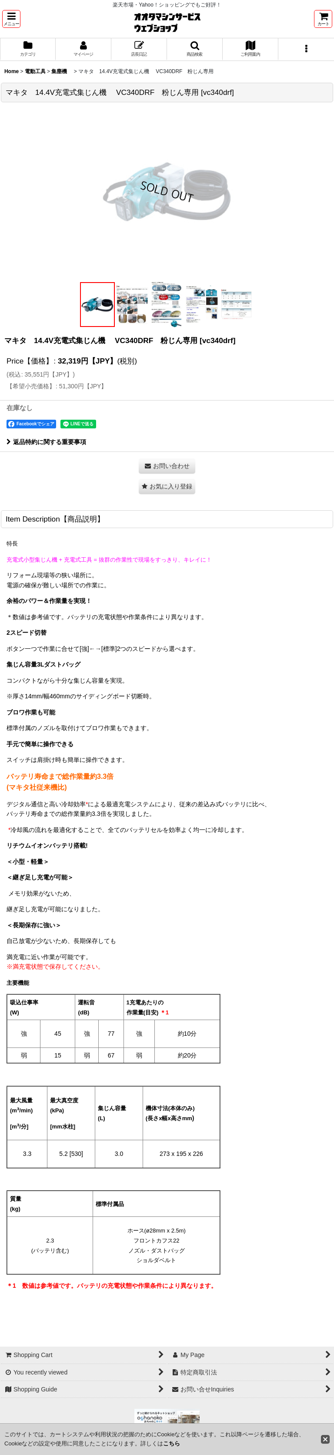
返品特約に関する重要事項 (46, 441)
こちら (171, 1443)
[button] (11, 19)
